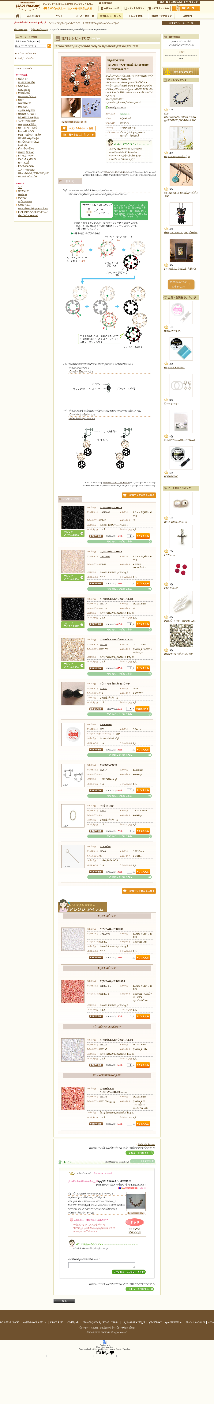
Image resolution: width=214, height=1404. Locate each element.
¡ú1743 (142, 1188)
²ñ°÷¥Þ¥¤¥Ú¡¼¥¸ (110, 8)
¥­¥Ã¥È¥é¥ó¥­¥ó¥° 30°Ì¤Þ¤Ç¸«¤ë (178, 284)
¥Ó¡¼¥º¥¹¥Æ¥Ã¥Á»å (174, 367)
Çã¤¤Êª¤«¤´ (186, 8)
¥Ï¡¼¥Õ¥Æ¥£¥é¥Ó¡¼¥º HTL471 (116, 1040)
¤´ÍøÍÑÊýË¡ (106, 2)
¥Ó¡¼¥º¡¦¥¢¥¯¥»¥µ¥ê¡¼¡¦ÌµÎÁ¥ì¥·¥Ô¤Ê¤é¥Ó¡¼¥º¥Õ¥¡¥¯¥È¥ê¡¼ (107, 1328)
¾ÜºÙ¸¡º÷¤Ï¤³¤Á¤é (27, 53)
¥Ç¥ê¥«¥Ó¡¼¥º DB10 (111, 507)
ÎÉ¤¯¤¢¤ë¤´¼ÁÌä (195, 1322)
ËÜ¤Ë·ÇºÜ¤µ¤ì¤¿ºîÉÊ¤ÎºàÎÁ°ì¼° (33, 212)
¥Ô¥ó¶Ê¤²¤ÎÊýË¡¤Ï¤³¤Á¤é (81, 371)
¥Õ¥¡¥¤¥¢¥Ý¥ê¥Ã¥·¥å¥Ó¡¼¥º (115, 683)
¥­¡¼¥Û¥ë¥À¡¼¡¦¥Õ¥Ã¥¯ (29, 142)
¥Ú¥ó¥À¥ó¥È (24, 93)
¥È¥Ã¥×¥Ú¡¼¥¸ (21, 29)
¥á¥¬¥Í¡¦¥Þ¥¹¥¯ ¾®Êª (28, 128)
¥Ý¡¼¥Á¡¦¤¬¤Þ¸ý (25, 156)
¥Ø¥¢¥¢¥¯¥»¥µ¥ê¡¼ (27, 114)
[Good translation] (100, 1352)
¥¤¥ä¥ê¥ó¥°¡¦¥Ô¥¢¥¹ (27, 96)
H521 (103, 729)
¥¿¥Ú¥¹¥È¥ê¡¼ (25, 205)
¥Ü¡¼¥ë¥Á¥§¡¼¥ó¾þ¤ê (28, 138)
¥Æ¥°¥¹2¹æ (105, 724)
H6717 (103, 603)
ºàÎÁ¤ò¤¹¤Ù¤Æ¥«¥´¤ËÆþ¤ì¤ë (116, 172)
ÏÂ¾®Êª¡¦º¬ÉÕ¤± (26, 149)
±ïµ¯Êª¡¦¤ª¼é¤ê (25, 201)
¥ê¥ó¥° (21, 100)
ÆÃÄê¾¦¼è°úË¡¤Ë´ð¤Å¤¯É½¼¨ (101, 1322)
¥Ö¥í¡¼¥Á (23, 107)
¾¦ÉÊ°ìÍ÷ (163, 2)
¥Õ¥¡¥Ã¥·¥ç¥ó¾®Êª (27, 124)
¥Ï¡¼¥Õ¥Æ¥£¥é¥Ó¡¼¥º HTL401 (116, 599)
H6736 (103, 644)
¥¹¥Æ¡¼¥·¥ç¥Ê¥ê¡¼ (27, 159)
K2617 (103, 770)
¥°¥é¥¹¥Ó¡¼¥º (171, 588)
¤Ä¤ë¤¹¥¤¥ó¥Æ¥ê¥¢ (27, 121)
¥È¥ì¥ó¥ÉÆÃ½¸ (135, 15)
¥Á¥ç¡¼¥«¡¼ (24, 89)
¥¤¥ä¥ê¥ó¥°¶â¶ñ (108, 765)
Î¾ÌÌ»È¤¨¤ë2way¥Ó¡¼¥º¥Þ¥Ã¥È (180, 440)
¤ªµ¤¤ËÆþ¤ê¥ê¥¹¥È (134, 8)
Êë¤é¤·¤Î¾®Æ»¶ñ (26, 131)
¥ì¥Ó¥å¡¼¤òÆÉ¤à (117, 107)
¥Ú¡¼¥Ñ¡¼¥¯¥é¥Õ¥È (28, 177)
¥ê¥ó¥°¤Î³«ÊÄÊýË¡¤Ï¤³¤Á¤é (82, 418)
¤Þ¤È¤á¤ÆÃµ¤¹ (33, 15)
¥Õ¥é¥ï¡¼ (22, 194)
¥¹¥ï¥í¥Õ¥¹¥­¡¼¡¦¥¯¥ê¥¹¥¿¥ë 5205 (180, 620)
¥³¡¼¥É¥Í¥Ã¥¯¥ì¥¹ (26, 82)
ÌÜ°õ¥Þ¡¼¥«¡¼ (171, 403)
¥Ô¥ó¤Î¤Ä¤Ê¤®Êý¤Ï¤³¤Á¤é (82, 414)
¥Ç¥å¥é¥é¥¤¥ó (171, 476)
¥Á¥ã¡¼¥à (22, 145)
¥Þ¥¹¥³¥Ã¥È (23, 191)
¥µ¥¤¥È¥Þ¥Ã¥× (192, 2)
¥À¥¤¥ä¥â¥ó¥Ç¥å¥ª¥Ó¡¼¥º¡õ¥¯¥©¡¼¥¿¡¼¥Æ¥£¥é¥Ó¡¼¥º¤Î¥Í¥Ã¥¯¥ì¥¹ (180, 117)
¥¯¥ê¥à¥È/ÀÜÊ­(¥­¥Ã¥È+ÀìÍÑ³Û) (180, 269)
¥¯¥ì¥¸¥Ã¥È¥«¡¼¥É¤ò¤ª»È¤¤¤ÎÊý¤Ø (101, 23)
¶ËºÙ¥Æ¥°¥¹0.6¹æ (173, 331)
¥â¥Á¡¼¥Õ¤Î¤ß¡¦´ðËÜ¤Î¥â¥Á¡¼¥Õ (33, 173)
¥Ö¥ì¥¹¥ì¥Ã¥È (24, 103)
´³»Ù (20, 187)
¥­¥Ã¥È (59, 15)
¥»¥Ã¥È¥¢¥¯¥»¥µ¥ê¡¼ (28, 117)
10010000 (105, 512)
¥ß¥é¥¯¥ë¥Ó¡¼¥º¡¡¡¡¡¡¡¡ (175, 522)
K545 (103, 810)
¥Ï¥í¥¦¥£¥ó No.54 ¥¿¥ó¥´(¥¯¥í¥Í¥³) (180, 232)
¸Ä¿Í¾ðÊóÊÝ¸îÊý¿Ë (133, 1322)
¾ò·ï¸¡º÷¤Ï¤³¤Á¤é (26, 58)
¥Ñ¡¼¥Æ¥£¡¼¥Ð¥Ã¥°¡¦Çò (177, 156)
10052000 (105, 556)
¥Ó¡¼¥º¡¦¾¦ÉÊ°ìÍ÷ (84, 15)
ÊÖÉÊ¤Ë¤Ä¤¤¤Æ (146, 1144)
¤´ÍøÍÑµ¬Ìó (72, 1322)
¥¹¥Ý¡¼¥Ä (23, 198)
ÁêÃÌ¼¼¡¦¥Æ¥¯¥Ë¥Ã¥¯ (161, 15)
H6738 (103, 1096)
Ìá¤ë (64, 1301)
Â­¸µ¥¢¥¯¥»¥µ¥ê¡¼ (26, 110)
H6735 (103, 1044)
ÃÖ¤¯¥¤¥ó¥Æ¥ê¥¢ (26, 170)
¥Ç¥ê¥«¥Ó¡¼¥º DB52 (111, 551)
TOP (17, 15)
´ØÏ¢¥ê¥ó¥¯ (155, 1322)
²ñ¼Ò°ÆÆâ (56, 1322)
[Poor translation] (109, 1352)
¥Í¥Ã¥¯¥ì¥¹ (23, 79)
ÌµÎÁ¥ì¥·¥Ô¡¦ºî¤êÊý (110, 15)
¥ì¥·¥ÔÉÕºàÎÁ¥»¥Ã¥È (28, 215)
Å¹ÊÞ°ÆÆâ (187, 15)
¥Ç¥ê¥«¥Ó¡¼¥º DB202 (111, 929)
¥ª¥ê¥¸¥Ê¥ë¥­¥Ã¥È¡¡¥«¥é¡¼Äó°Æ (33, 208)
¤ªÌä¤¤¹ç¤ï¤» (177, 2)
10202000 (105, 933)
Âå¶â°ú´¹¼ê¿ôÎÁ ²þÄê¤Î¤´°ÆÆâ (64, 23)
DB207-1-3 (105, 986)
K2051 (103, 688)
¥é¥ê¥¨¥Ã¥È (23, 86)
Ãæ (187, 23)
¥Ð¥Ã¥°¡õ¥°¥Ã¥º (26, 152)
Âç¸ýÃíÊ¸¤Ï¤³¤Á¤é (159, 8)
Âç (191, 23)
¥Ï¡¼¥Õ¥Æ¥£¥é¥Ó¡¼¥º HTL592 (116, 639)
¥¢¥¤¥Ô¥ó (105, 846)
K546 (103, 851)
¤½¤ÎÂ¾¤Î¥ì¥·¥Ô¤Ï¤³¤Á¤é (119, 541)
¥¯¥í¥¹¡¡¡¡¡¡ (169, 555)
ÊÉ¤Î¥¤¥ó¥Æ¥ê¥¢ (26, 166)
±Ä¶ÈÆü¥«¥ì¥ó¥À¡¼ (35, 1322)
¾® (183, 23)
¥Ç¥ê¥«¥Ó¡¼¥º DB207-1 (112, 981)
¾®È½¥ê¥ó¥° (107, 805)
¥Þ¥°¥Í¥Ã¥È (23, 163)
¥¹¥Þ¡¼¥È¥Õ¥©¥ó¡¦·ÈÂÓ (29, 135)
